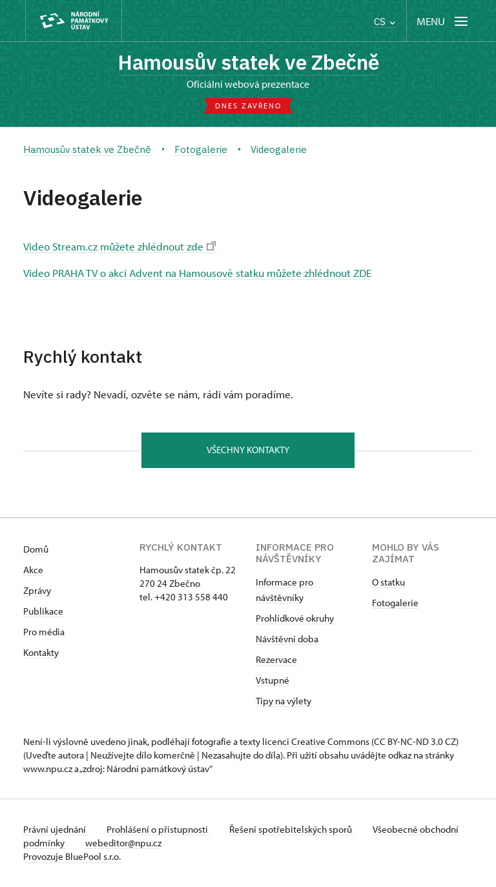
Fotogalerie (395, 603)
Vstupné (272, 681)
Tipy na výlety (283, 701)
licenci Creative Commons (315, 742)
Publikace (43, 612)
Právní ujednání (55, 830)
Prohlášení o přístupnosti (160, 830)
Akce (33, 570)
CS (384, 21)
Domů (35, 550)
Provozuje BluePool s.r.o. (72, 857)
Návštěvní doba (287, 639)
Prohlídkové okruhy (295, 619)
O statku (388, 582)
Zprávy (37, 591)
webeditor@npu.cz (166, 843)
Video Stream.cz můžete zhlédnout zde (119, 247)
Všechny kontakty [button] (248, 450)
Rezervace (276, 660)
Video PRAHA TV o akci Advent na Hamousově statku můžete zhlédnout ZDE (197, 272)
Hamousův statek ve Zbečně (248, 62)
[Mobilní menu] (443, 21)
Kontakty (41, 653)
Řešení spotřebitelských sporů (294, 830)
